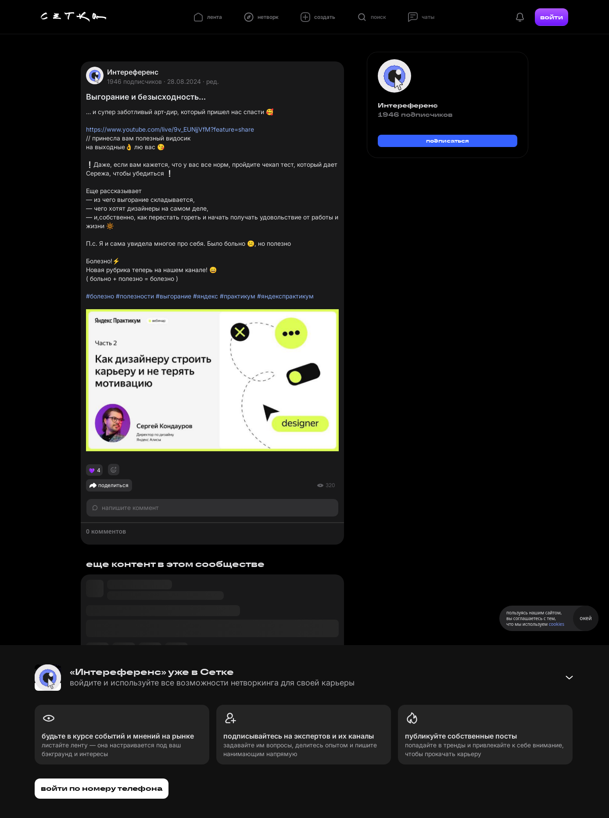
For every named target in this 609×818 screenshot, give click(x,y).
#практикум (237, 296)
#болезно (100, 296)
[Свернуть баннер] (569, 677)
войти (551, 17)
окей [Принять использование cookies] (585, 618)
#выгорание (173, 296)
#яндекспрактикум (285, 296)
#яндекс (205, 296)
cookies (556, 624)
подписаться (447, 140)
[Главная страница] (74, 17)
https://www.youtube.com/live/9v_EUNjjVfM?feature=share (170, 129)
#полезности (135, 296)
